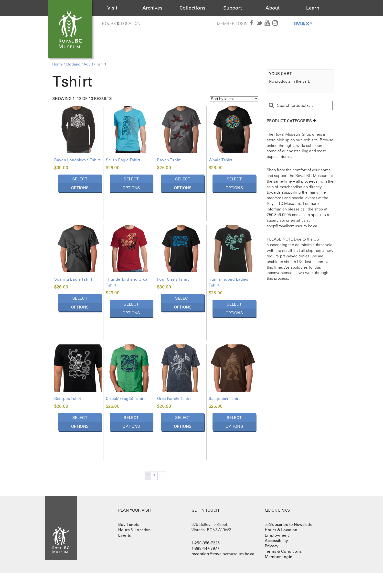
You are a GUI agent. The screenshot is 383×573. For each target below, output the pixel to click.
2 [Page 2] (154, 475)
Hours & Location (281, 529)
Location (130, 23)
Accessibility (276, 540)
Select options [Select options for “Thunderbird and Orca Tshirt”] (131, 308)
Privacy (271, 545)
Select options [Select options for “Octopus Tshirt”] (80, 422)
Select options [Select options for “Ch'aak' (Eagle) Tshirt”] (131, 422)
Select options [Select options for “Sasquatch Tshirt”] (234, 422)
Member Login (232, 23)
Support (232, 8)
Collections (193, 8)
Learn (312, 8)
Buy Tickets (128, 524)
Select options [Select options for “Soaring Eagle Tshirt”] (80, 302)
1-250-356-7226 (206, 542)
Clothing (73, 64)
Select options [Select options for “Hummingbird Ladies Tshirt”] (234, 308)
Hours (109, 23)
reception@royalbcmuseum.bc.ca (223, 553)
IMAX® (303, 23)
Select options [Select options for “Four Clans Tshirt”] (183, 302)
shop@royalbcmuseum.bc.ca (292, 225)
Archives (152, 8)
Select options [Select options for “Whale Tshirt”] (234, 183)
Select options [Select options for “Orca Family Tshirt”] (183, 422)
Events (124, 535)
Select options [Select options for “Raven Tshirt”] (183, 183)
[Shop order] (234, 98)
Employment (277, 535)
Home (57, 64)
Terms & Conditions (283, 551)
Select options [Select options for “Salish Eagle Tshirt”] (131, 183)
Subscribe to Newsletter (291, 524)
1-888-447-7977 (205, 548)
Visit (112, 8)
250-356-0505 (279, 214)
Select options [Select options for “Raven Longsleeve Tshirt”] (80, 183)
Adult (88, 64)
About (273, 8)
